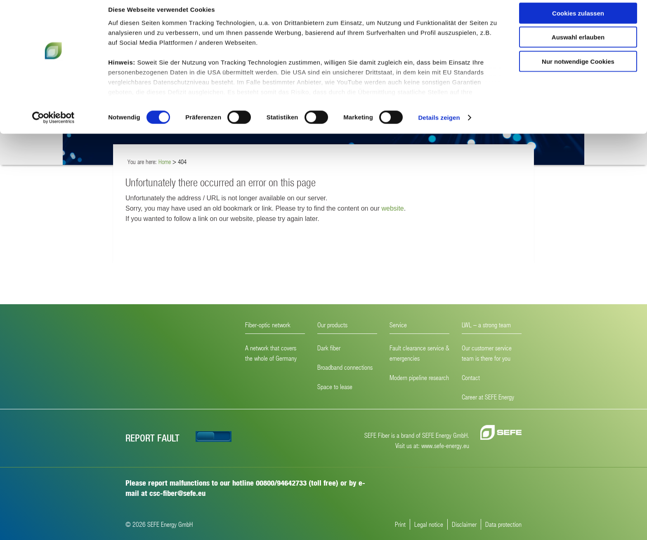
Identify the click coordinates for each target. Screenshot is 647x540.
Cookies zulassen (578, 20)
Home (164, 161)
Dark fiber (328, 348)
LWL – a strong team (486, 325)
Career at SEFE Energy (488, 397)
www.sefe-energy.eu (445, 445)
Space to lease (334, 386)
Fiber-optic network (267, 325)
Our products (332, 325)
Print (400, 524)
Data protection (503, 524)
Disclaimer (464, 524)
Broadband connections (345, 367)
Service (398, 325)
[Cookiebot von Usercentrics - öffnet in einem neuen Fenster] (53, 125)
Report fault (152, 437)
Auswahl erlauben (578, 44)
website (392, 208)
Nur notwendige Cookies (578, 68)
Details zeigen (439, 125)
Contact (471, 377)
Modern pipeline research (419, 377)
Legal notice (428, 524)
